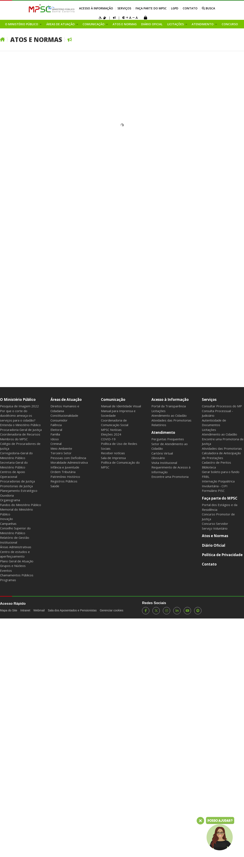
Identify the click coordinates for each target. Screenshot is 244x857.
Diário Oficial (151, 24)
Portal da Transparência (168, 406)
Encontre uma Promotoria (170, 477)
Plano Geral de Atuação (16, 561)
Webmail (39, 610)
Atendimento (163, 432)
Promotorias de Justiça (16, 486)
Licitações (158, 411)
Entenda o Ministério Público (20, 425)
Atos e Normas (125, 24)
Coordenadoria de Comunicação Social (114, 422)
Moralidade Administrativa (69, 462)
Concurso (230, 24)
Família (55, 434)
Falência (56, 425)
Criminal (56, 444)
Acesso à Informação (96, 8)
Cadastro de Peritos (216, 462)
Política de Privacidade (222, 554)
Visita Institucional (164, 463)
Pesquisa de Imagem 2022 (19, 406)
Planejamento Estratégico (18, 490)
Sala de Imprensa (113, 458)
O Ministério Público (18, 399)
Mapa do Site (8, 610)
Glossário (158, 458)
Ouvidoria (7, 495)
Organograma (10, 500)
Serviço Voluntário (215, 528)
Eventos (6, 570)
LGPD (174, 8)
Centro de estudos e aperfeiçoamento (15, 554)
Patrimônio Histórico (65, 477)
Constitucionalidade (64, 415)
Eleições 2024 (111, 434)
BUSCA (208, 8)
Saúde (54, 486)
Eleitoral (56, 430)
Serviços (124, 8)
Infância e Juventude (64, 467)
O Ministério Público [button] (22, 24)
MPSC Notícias (111, 430)
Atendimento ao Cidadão (169, 415)
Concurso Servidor (215, 523)
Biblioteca (209, 467)
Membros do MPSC (14, 439)
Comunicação (113, 399)
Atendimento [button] (203, 24)
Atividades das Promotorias (171, 420)
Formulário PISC (213, 490)
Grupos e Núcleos (13, 566)
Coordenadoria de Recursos (20, 434)
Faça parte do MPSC (151, 8)
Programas (8, 580)
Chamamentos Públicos (16, 575)
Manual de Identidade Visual (121, 406)
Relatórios (158, 425)
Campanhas (8, 523)
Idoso (54, 439)
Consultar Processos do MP (222, 406)
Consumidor (59, 420)
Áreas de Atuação (66, 399)
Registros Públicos (63, 481)
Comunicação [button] (94, 24)
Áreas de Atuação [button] (60, 24)
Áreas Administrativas (15, 547)
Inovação (6, 519)
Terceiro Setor (61, 453)
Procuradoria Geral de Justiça (21, 430)
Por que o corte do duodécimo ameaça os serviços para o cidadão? (17, 415)
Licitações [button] (176, 24)
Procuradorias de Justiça (17, 481)
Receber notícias (113, 453)
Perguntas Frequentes (167, 439)
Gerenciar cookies (111, 610)
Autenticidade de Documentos (214, 422)
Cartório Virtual (162, 453)
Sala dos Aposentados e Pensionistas (72, 610)
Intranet (25, 610)
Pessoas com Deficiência (68, 458)
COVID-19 (108, 439)
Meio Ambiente (61, 448)
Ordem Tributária (62, 472)
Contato (190, 8)
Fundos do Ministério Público (20, 505)
